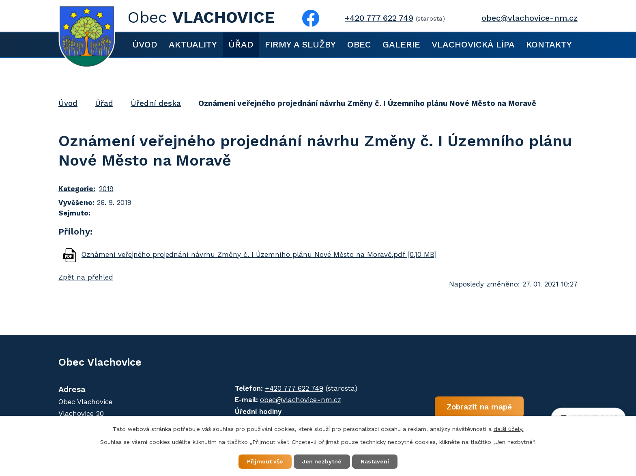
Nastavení (375, 461)
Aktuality (193, 44)
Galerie (401, 44)
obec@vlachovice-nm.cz (529, 18)
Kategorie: (76, 189)
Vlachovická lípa (473, 44)
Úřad (241, 44)
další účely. (509, 429)
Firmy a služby (300, 44)
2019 (106, 189)
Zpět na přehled (85, 277)
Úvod (144, 44)
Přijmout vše (265, 461)
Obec (359, 44)
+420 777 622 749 (379, 18)
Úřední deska (156, 103)
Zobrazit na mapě (479, 406)
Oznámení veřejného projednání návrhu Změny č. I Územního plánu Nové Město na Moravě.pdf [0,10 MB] (259, 254)
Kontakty (549, 44)
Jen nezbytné (322, 461)
